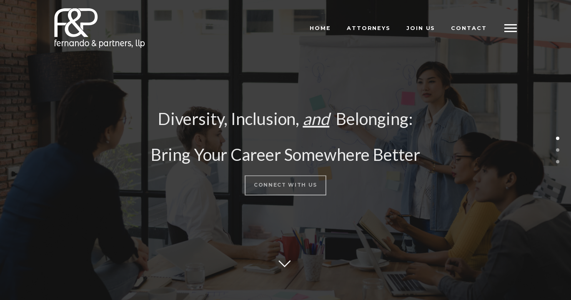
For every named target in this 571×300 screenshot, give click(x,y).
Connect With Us (285, 183)
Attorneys (369, 28)
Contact (468, 28)
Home (320, 28)
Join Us (420, 28)
